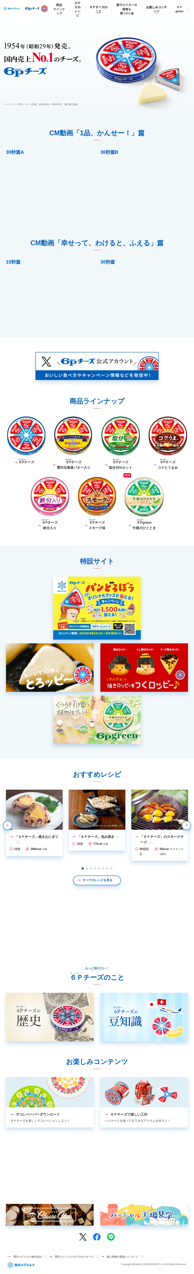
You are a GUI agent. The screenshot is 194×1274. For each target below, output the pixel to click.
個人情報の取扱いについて (123, 1256)
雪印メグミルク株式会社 (27, 1256)
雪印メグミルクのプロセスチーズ (74, 1256)
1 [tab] (83, 868)
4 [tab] (95, 868)
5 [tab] (99, 868)
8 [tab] (111, 868)
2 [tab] (87, 868)
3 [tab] (91, 868)
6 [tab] (103, 868)
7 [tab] (107, 868)
